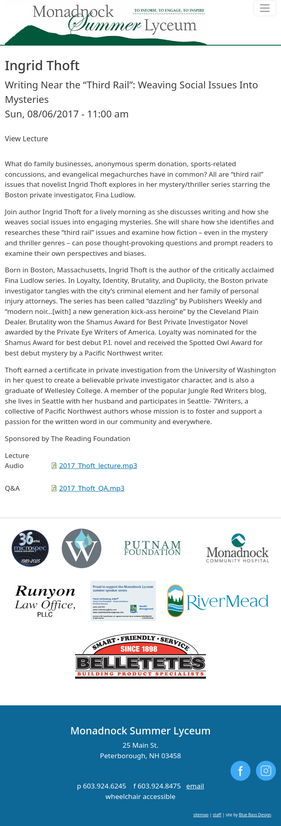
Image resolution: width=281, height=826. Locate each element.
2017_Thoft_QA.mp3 (91, 488)
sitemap (201, 815)
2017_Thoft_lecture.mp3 (98, 465)
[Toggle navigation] (265, 8)
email (195, 785)
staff (217, 815)
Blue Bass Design (255, 815)
